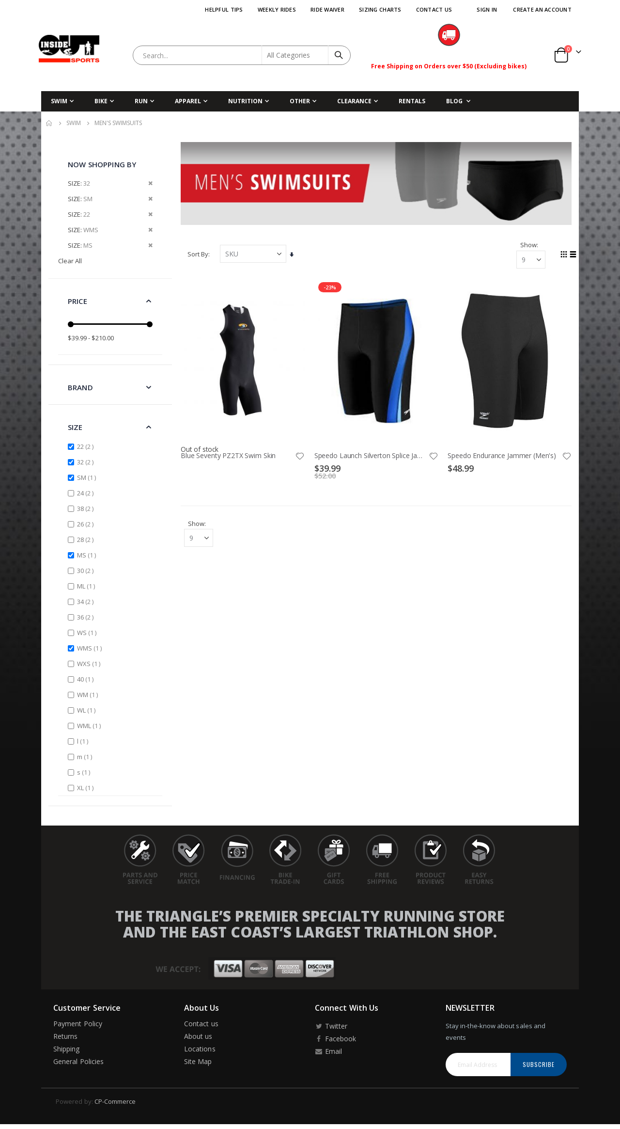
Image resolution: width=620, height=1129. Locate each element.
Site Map (198, 1061)
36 (86, 616)
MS (87, 554)
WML (90, 725)
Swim (73, 123)
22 (86, 446)
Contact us (201, 1023)
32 (86, 461)
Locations (200, 1048)
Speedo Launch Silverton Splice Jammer (372, 455)
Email (328, 1051)
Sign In (487, 9)
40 (86, 679)
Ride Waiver (327, 9)
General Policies (78, 1061)
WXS (90, 663)
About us (198, 1036)
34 (86, 601)
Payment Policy (77, 1023)
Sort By (198, 254)
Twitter (331, 1026)
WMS (90, 647)
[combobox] (242, 55)
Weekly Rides (277, 9)
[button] (300, 455)
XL (86, 787)
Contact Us (434, 9)
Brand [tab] (80, 387)
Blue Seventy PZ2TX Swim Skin (229, 455)
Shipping (66, 1048)
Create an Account (542, 9)
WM (88, 694)
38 (86, 508)
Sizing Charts (380, 9)
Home (49, 123)
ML (87, 585)
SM (87, 477)
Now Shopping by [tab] (102, 164)
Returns (65, 1036)
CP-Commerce (115, 1101)
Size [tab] (75, 427)
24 (86, 492)
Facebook (335, 1038)
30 (86, 570)
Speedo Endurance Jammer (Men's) (502, 455)
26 (86, 523)
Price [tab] (77, 301)
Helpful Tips (224, 9)
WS (88, 632)
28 (86, 539)
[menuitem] (458, 101)
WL (87, 710)
